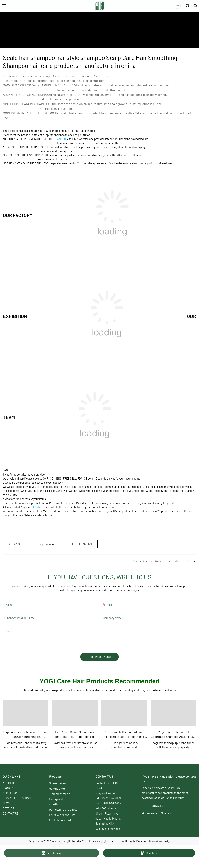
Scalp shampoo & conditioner (128, 35)
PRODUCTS (9, 788)
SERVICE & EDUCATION (82, 35)
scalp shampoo (46, 544)
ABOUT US (59, 35)
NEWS (6, 803)
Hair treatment (60, 794)
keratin (37, 507)
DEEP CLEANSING (81, 544)
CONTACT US (10, 813)
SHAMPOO (60, 139)
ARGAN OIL (15, 544)
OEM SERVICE (11, 793)
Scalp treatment (60, 820)
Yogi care (103, 35)
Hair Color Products (62, 815)
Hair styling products (63, 809)
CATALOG (8, 808)
